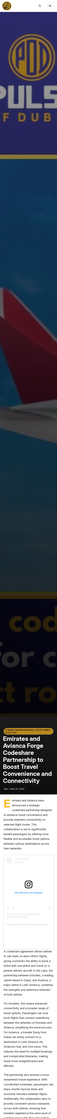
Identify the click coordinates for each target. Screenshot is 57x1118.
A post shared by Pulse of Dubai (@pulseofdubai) (29, 924)
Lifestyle (11, 733)
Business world (24, 730)
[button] (40, 6)
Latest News (42, 730)
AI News (9, 730)
